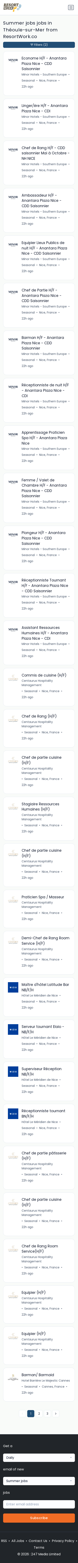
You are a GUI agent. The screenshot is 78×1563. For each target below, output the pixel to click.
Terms (39, 1547)
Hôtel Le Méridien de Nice (40, 995)
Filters (39, 45)
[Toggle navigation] (71, 7)
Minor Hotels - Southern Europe (44, 74)
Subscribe (39, 1518)
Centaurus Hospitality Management (37, 683)
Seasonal (28, 80)
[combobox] (39, 1458)
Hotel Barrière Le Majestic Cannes (46, 1380)
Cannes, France (53, 1387)
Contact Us (38, 1540)
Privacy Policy (63, 1540)
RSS (4, 1540)
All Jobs (17, 1540)
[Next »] (55, 1413)
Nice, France (48, 80)
